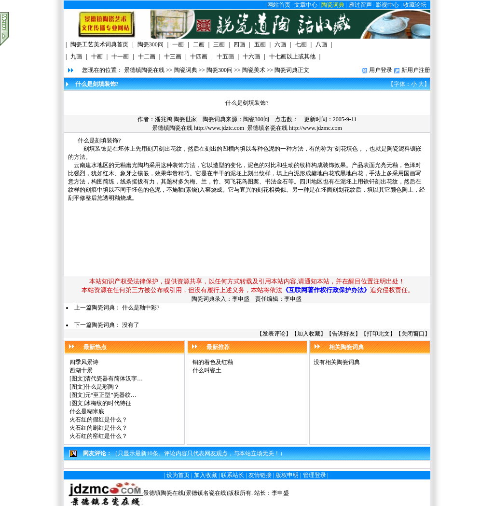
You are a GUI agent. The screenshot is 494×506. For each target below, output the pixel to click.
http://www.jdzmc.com (315, 128)
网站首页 (278, 4)
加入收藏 (308, 333)
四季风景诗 (83, 362)
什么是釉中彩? (140, 307)
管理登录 (314, 475)
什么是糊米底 (86, 411)
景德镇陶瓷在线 (144, 70)
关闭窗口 (413, 333)
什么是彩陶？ (102, 386)
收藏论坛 (414, 4)
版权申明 (287, 475)
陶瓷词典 (332, 4)
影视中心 (387, 4)
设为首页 (178, 475)
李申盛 (280, 493)
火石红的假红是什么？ (98, 419)
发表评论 (274, 333)
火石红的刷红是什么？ (98, 427)
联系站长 (232, 475)
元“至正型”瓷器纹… (111, 395)
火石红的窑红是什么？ (98, 436)
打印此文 (378, 333)
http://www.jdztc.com (219, 128)
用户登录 (380, 70)
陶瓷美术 (253, 70)
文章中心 (305, 4)
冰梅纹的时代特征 (108, 403)
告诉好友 (343, 333)
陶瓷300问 (219, 70)
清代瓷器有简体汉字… (114, 378)
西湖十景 (81, 370)
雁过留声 (360, 4)
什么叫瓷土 (206, 370)
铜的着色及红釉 (212, 362)
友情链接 (260, 475)
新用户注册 (415, 70)
